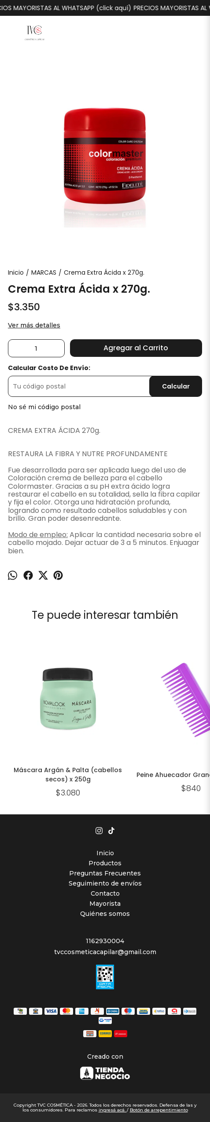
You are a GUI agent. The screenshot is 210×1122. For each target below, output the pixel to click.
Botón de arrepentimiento (159, 1110)
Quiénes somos (105, 914)
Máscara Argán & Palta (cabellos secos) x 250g (68, 775)
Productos (105, 863)
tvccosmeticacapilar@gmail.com (105, 952)
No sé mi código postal (44, 406)
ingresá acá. (113, 1110)
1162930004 (105, 941)
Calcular (176, 386)
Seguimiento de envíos (105, 883)
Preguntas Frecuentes (105, 873)
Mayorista (105, 904)
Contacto (105, 893)
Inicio (105, 853)
